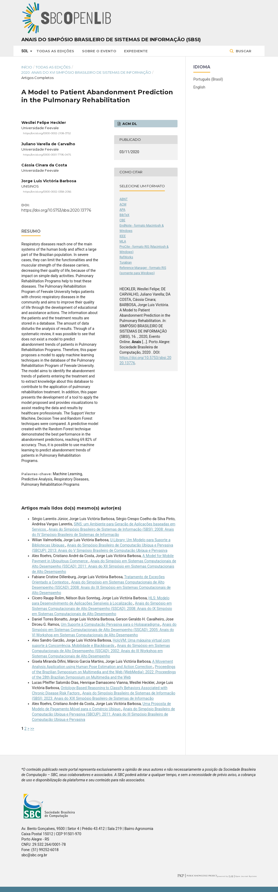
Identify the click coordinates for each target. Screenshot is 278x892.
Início (26, 67)
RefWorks (126, 257)
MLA (122, 241)
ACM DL (129, 124)
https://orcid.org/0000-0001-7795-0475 (47, 154)
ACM (122, 204)
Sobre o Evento (99, 51)
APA (122, 210)
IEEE (122, 236)
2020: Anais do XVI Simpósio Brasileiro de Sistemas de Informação (86, 72)
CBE (122, 220)
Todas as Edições (55, 51)
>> (32, 728)
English (199, 87)
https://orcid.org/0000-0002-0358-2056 (47, 191)
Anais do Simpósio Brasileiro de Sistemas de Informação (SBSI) (111, 40)
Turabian (125, 262)
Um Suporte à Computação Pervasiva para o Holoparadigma (111, 624)
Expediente (136, 51)
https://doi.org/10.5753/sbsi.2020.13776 (56, 210)
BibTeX (124, 215)
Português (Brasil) (208, 79)
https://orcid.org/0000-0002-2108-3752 (47, 133)
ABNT (123, 199)
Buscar (243, 51)
